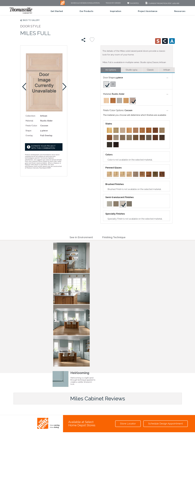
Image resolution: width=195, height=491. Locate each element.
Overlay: (29, 135)
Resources (179, 11)
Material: (29, 121)
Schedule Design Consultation (85, 3)
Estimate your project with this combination (43, 147)
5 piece (119, 77)
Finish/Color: (31, 125)
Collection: (30, 116)
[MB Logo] (62, 4)
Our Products (86, 11)
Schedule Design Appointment (165, 423)
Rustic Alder (118, 94)
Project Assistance (147, 11)
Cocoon (128, 110)
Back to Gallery (31, 20)
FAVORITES (133, 3)
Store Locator (128, 423)
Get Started (57, 11)
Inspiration (115, 11)
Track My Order (113, 3)
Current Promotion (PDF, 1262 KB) (162, 3)
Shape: (28, 130)
